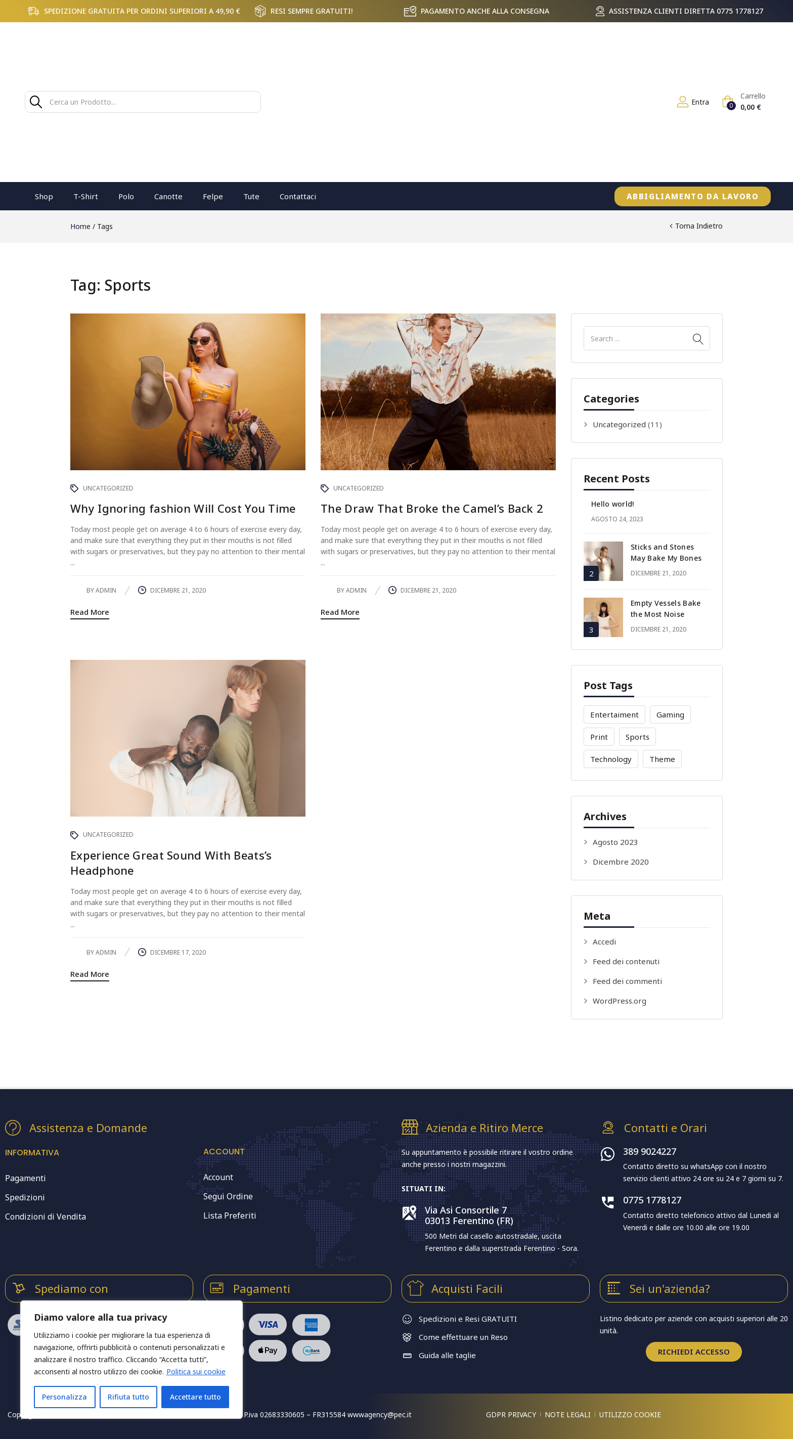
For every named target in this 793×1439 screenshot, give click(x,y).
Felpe (213, 196)
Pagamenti (25, 1178)
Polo (126, 196)
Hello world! (612, 504)
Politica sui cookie (196, 1371)
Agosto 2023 (615, 842)
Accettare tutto (195, 1397)
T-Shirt (85, 196)
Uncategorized (619, 424)
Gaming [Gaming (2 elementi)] (670, 714)
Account (218, 1177)
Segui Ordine (228, 1196)
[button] (744, 102)
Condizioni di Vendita (45, 1216)
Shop (44, 196)
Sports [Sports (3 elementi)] (637, 737)
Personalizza (64, 1397)
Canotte (168, 196)
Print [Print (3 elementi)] (599, 737)
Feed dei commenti (627, 981)
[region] (131, 1359)
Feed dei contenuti (626, 961)
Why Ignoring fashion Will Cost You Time (183, 508)
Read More (89, 612)
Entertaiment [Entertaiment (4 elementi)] (614, 714)
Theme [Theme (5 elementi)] (662, 759)
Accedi (604, 941)
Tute (251, 196)
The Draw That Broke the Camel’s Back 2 (432, 508)
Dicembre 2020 (621, 862)
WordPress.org (619, 1001)
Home (80, 226)
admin (106, 590)
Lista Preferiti (229, 1215)
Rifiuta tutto (128, 1397)
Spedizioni (25, 1197)
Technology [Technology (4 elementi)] (611, 759)
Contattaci (298, 196)
